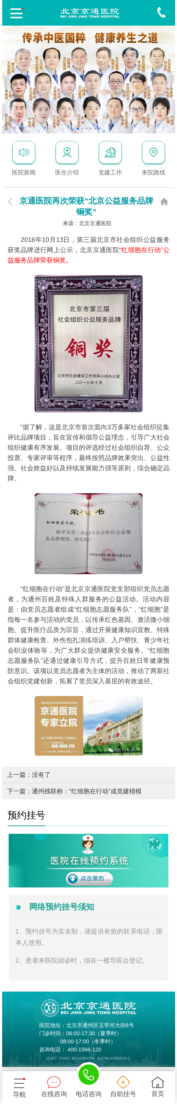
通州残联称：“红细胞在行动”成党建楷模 (87, 791)
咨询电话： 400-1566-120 (70, 1049)
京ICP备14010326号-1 (113, 1058)
